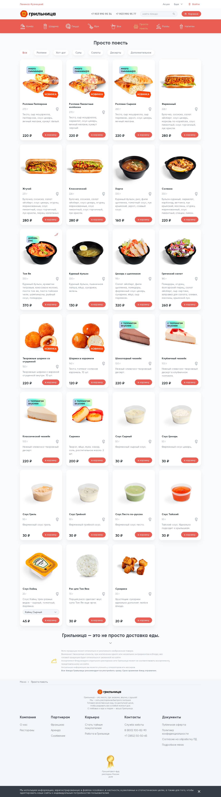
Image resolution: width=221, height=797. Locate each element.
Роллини (41, 52)
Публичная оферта (174, 724)
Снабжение (58, 735)
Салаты (95, 52)
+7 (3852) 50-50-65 (135, 735)
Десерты (115, 52)
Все (25, 52)
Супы (78, 52)
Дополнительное (141, 52)
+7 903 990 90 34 (101, 13)
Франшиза (57, 724)
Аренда (55, 730)
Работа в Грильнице (97, 733)
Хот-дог (61, 52)
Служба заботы (134, 724)
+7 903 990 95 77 (126, 13)
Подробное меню (173, 744)
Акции (166, 4)
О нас (23, 724)
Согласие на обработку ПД (179, 739)
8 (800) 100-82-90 (135, 730)
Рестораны (27, 730)
